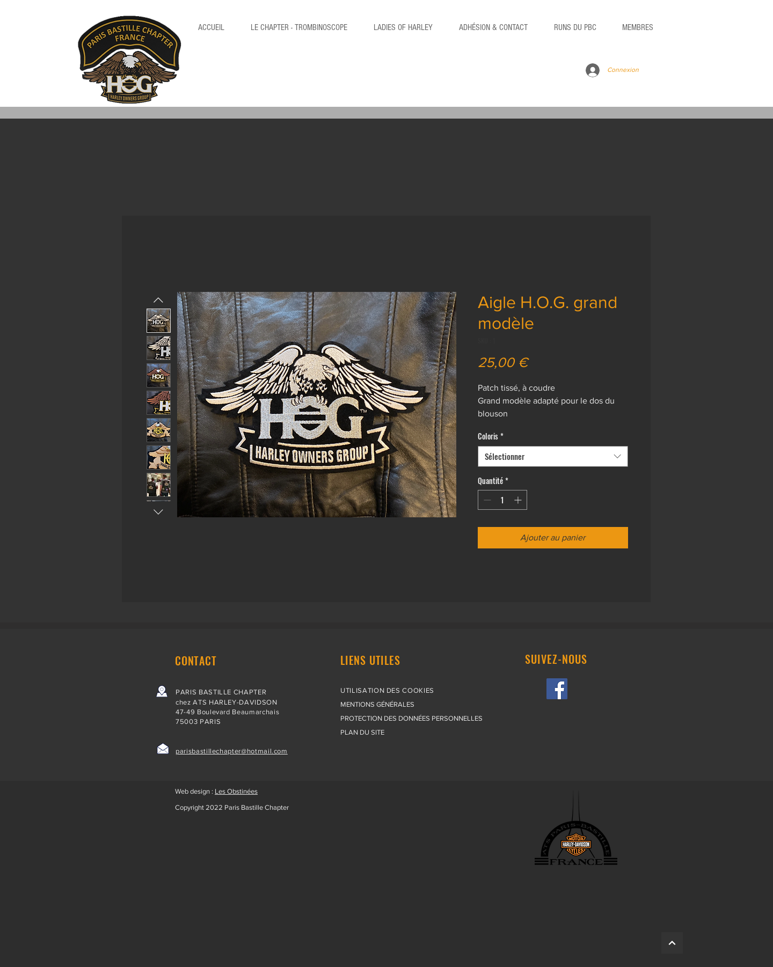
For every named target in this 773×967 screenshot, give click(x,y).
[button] (575, 27)
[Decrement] (486, 499)
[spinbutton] (502, 499)
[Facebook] (556, 688)
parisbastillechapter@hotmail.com (232, 751)
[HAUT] (672, 943)
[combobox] (553, 456)
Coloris (491, 436)
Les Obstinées (236, 791)
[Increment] (519, 499)
